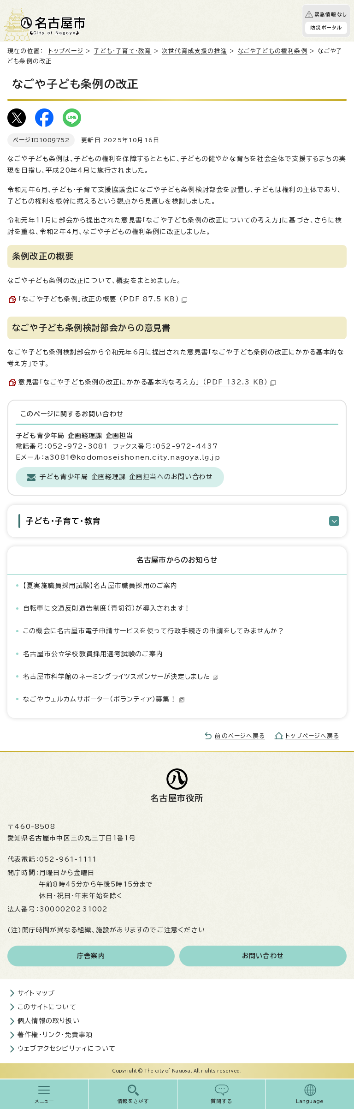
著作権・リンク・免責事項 (55, 1034)
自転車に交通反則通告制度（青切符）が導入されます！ (107, 608)
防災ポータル (326, 27)
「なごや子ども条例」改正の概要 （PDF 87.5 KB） (102, 299)
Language (310, 1101)
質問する (221, 1101)
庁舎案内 (91, 956)
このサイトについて (47, 1007)
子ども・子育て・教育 (122, 51)
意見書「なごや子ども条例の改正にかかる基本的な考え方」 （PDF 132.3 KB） (147, 382)
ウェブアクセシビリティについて (67, 1048)
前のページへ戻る (240, 736)
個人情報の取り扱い (49, 1021)
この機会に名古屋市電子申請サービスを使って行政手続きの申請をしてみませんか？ (154, 631)
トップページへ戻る (312, 736)
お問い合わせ (263, 956)
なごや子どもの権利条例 (272, 51)
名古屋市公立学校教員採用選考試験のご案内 (93, 654)
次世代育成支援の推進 (194, 51)
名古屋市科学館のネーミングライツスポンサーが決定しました (120, 676)
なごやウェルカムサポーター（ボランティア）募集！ (104, 699)
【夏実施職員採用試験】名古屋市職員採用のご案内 (100, 585)
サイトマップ (36, 993)
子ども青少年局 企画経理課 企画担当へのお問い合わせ (126, 477)
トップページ (65, 51)
